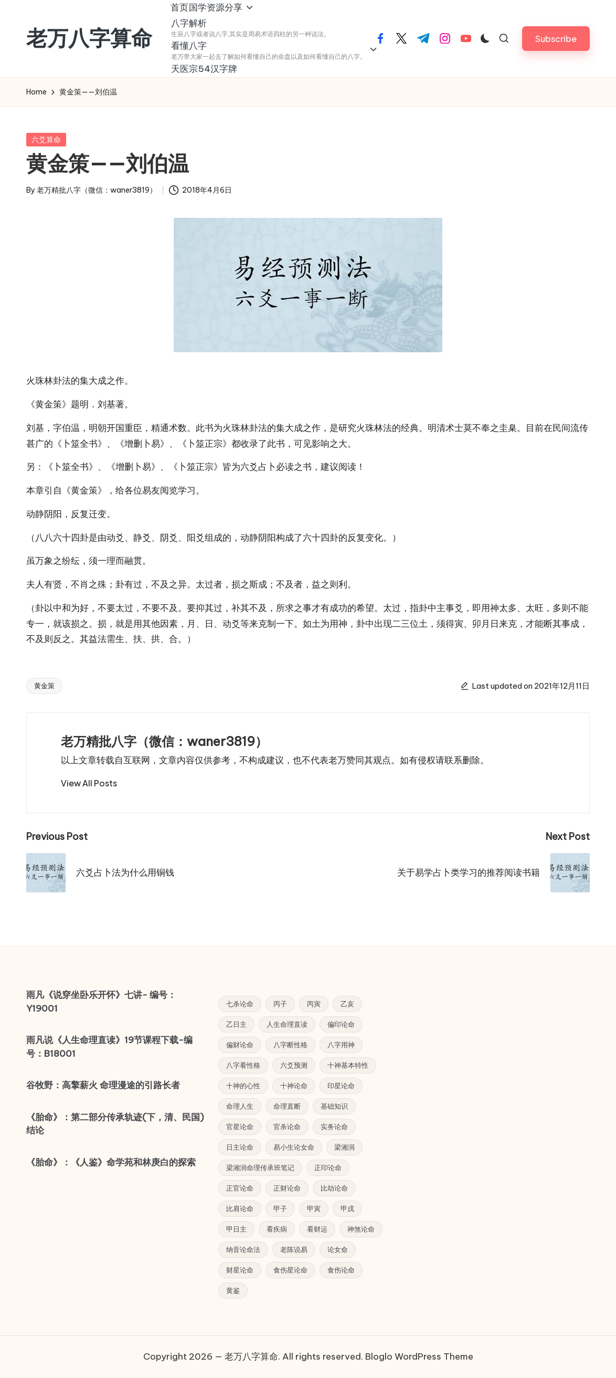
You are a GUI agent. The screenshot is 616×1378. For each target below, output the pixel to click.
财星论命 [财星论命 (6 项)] (239, 1270)
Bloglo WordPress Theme (419, 1356)
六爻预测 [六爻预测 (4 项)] (293, 1065)
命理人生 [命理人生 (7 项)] (239, 1106)
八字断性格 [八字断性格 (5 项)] (290, 1044)
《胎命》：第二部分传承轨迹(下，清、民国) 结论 (115, 1124)
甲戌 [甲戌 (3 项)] (347, 1208)
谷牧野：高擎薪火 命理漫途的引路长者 (103, 1085)
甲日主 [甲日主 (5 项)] (236, 1229)
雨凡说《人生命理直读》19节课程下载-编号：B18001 (109, 1046)
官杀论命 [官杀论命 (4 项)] (287, 1126)
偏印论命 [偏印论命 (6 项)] (341, 1024)
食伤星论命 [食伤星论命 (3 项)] (290, 1270)
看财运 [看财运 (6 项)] (317, 1229)
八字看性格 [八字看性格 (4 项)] (243, 1065)
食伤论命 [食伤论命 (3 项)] (341, 1270)
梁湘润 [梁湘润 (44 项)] (344, 1147)
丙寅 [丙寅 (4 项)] (314, 1004)
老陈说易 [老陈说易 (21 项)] (293, 1249)
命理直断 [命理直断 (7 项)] (287, 1106)
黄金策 (44, 702)
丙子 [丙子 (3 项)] (280, 1004)
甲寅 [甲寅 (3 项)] (314, 1208)
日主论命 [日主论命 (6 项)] (239, 1147)
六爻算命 (46, 156)
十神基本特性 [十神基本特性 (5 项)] (347, 1065)
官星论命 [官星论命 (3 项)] (239, 1126)
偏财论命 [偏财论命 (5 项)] (239, 1044)
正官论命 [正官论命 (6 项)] (239, 1188)
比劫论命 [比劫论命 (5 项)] (334, 1188)
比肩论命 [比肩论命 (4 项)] (239, 1208)
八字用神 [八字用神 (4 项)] (341, 1044)
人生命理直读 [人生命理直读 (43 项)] (287, 1024)
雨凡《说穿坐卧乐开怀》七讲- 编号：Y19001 (101, 1001)
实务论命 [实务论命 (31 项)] (334, 1126)
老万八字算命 (89, 46)
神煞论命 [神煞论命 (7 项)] (361, 1229)
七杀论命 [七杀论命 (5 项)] (239, 1004)
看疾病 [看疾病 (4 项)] (277, 1229)
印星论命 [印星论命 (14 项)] (341, 1085)
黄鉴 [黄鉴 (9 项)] (233, 1290)
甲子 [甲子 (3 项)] (280, 1208)
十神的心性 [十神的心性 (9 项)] (243, 1085)
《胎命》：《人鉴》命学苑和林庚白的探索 (111, 1162)
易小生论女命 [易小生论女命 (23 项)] (293, 1147)
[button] (556, 47)
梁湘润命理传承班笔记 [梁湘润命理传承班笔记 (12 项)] (260, 1167)
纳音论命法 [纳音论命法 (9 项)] (243, 1249)
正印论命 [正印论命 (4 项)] (328, 1167)
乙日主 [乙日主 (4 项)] (236, 1024)
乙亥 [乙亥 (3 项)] (347, 1004)
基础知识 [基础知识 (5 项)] (334, 1106)
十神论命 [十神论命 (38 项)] (293, 1085)
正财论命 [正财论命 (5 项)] (287, 1188)
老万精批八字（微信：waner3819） (164, 758)
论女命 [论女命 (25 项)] (337, 1249)
